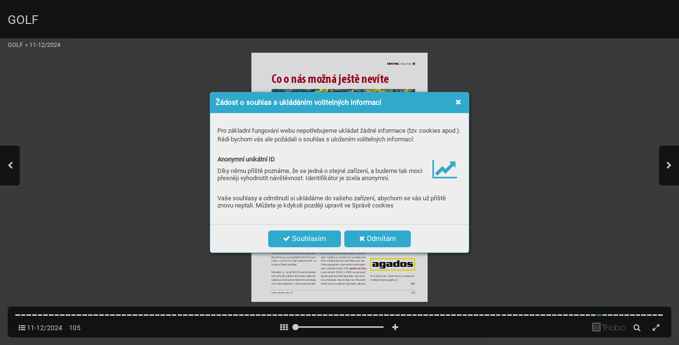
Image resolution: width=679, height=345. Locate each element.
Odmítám (377, 238)
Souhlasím (304, 238)
